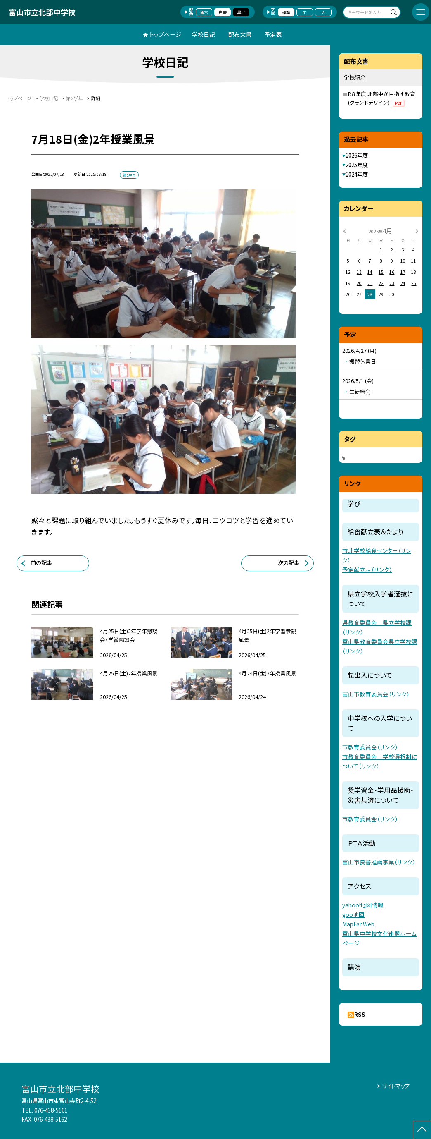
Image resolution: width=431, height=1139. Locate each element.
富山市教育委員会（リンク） (376, 694)
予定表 (273, 34)
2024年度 (357, 174)
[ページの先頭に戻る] (422, 1130)
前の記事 (41, 563)
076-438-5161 (50, 1110)
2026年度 (357, 155)
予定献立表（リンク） (367, 569)
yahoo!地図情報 (363, 905)
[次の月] (417, 230)
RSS (359, 1014)
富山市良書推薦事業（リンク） (378, 862)
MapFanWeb (358, 924)
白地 (222, 12)
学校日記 (203, 34)
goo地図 (353, 914)
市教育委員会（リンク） (370, 747)
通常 (204, 12)
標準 (286, 12)
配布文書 (239, 34)
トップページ (165, 34)
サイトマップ (396, 1086)
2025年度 (357, 165)
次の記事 (288, 563)
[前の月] (344, 230)
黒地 (241, 12)
